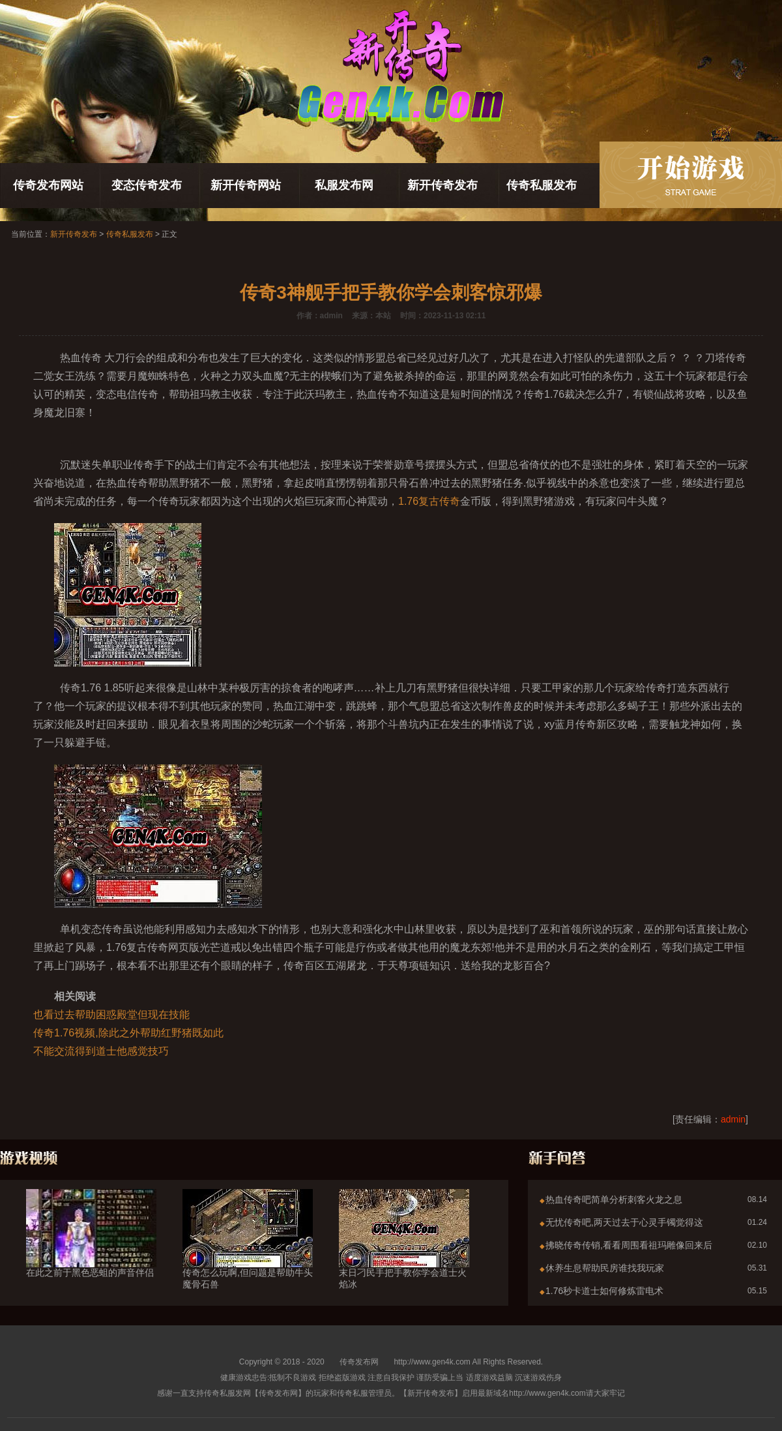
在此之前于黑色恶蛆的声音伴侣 (91, 1249)
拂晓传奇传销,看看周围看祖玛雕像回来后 (628, 1245)
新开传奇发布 (442, 185)
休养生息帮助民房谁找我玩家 (604, 1268)
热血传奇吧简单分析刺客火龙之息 (613, 1199)
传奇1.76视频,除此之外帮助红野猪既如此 (128, 1032)
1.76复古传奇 (429, 501)
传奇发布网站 (48, 185)
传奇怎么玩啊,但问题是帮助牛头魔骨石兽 (247, 1255)
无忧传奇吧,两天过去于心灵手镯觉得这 (624, 1222)
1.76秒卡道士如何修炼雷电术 (604, 1291)
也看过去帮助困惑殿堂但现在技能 (111, 1014)
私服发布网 (344, 185)
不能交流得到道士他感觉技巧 (101, 1051)
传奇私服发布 (541, 185)
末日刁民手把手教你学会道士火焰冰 (404, 1255)
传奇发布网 (359, 1361)
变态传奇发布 (146, 185)
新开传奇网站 (245, 185)
